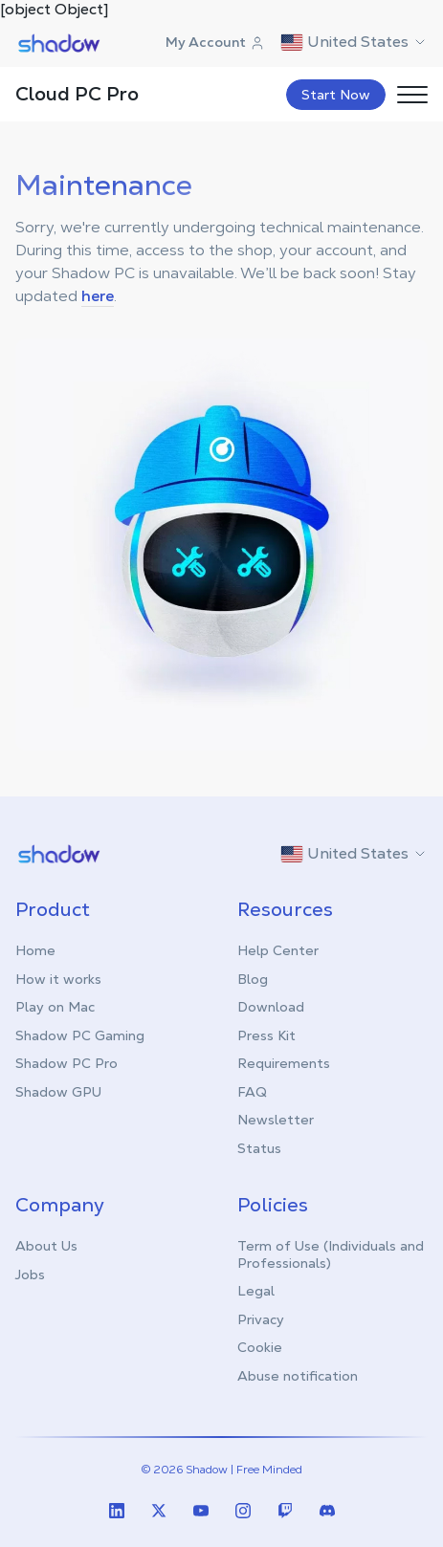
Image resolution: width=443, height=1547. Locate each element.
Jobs (30, 1274)
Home (35, 950)
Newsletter (275, 1119)
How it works (58, 979)
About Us (46, 1245)
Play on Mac (55, 1006)
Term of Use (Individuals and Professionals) (330, 1254)
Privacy (260, 1319)
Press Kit (266, 1035)
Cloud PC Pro (77, 93)
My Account (215, 42)
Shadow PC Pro (66, 1063)
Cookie (259, 1347)
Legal (256, 1290)
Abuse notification (297, 1375)
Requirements (283, 1063)
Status (259, 1148)
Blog (252, 979)
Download (270, 1006)
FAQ (252, 1091)
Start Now (335, 94)
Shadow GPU (58, 1091)
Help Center (278, 950)
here (97, 296)
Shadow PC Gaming (79, 1035)
